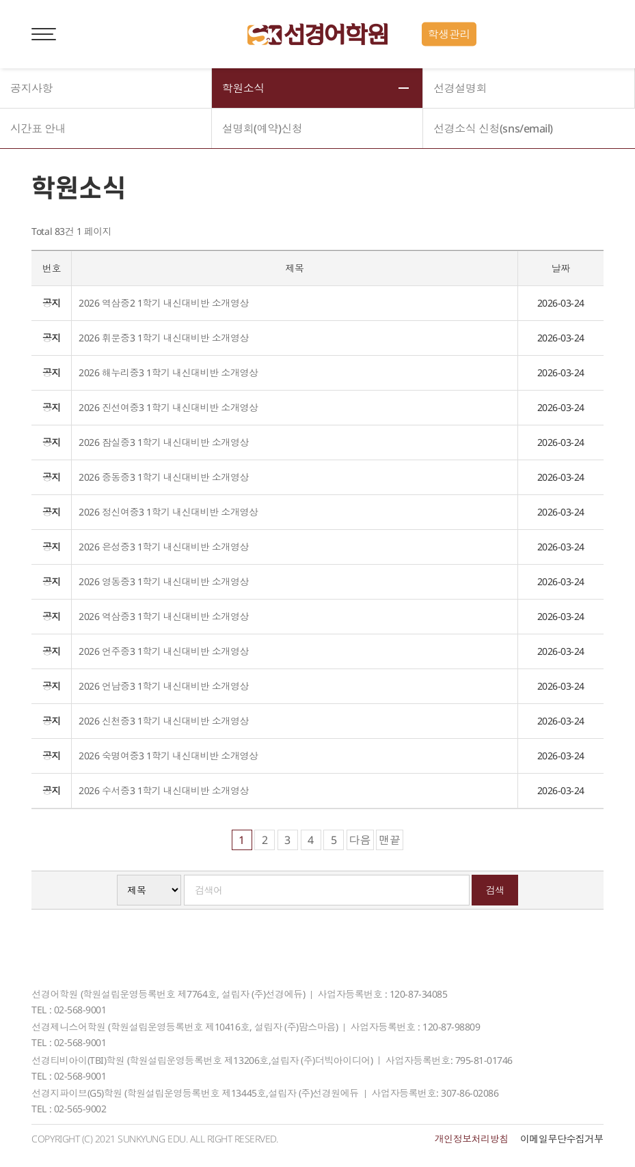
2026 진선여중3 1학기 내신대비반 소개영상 (168, 407)
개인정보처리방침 (472, 1138)
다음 (360, 839)
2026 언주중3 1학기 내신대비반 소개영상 (163, 651)
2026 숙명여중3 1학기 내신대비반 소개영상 (168, 755)
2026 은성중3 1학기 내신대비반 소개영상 (163, 546)
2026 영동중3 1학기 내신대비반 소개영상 (163, 581)
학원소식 (243, 88)
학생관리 (449, 34)
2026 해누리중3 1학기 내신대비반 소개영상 (168, 372)
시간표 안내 (38, 128)
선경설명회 (460, 88)
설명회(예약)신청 (262, 128)
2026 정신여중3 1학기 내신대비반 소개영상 (168, 511)
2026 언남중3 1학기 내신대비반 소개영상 (163, 685)
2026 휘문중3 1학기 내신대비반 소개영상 (163, 337)
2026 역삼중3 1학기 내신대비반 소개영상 (163, 616)
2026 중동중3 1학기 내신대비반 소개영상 (163, 476)
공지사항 (31, 88)
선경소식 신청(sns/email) (492, 128)
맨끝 (390, 839)
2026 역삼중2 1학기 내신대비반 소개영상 (163, 302)
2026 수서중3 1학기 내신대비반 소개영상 (163, 790)
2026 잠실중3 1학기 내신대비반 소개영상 (163, 442)
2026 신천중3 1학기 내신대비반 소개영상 (163, 720)
